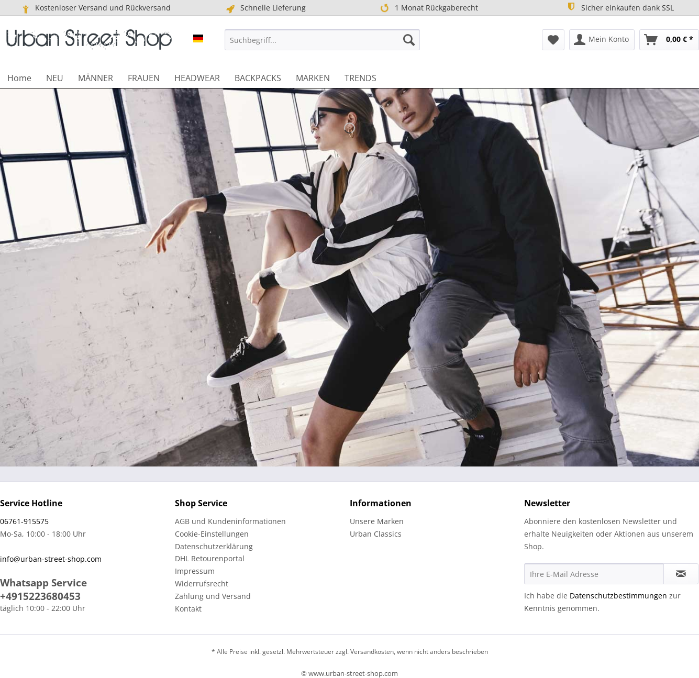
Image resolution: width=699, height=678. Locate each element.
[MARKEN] (313, 78)
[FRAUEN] (143, 78)
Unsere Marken (377, 521)
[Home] (19, 78)
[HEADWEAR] (197, 78)
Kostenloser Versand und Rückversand (95, 8)
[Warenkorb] (669, 39)
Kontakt (188, 609)
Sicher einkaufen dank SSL (620, 7)
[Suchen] (409, 39)
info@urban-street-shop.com (51, 559)
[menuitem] (322, 39)
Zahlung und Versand (213, 596)
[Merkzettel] (553, 39)
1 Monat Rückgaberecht (429, 8)
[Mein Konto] (602, 39)
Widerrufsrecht (201, 583)
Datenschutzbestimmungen (618, 596)
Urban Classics (376, 534)
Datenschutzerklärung (214, 546)
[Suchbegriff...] (322, 39)
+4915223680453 (40, 596)
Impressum (195, 571)
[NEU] (55, 78)
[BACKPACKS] (258, 78)
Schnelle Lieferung (265, 8)
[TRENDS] (360, 78)
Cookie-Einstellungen (212, 534)
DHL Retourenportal (210, 558)
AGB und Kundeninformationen (230, 521)
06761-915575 (24, 521)
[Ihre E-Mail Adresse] (594, 573)
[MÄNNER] (95, 78)
